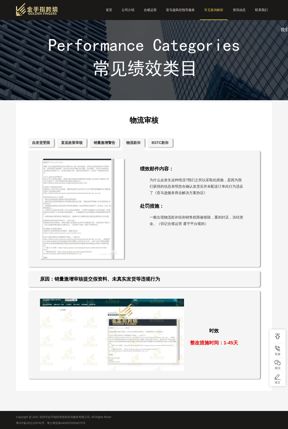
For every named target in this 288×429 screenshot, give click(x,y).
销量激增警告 (104, 143)
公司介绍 (128, 10)
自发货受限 (41, 143)
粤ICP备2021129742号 (30, 423)
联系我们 (261, 10)
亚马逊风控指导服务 (180, 10)
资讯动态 (239, 10)
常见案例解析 (214, 14)
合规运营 (150, 10)
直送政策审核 (72, 143)
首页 (109, 10)
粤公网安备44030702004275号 (66, 423)
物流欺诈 (133, 143)
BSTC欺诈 (160, 143)
